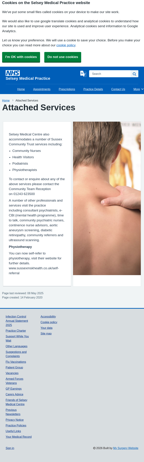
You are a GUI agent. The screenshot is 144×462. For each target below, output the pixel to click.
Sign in (10, 448)
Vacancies (12, 373)
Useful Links (13, 431)
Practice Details (93, 89)
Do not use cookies (62, 57)
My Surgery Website (125, 448)
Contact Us (118, 89)
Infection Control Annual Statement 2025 (17, 320)
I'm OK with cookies (21, 57)
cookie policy (65, 45)
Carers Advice (14, 394)
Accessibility (48, 316)
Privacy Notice (15, 419)
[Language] (83, 73)
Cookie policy (49, 322)
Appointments (41, 89)
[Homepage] (42, 75)
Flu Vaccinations (16, 361)
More (139, 89)
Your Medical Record (19, 436)
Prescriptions (67, 89)
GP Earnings (14, 388)
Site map (46, 333)
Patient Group (14, 367)
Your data (46, 327)
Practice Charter (16, 330)
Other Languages (16, 346)
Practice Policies (16, 425)
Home (21, 89)
